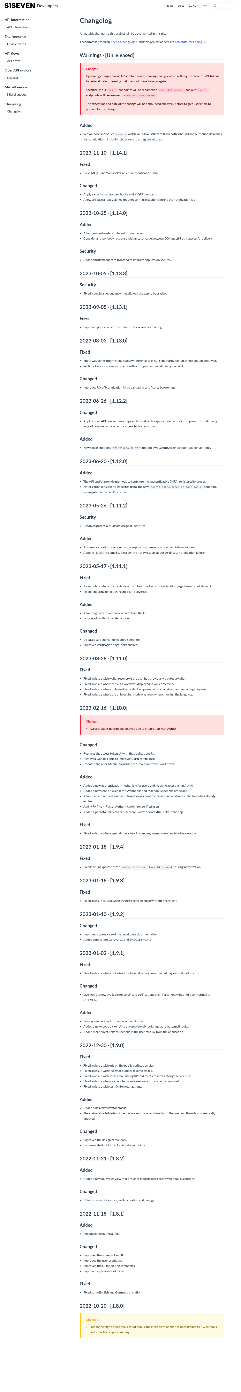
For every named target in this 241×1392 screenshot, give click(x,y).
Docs (181, 5)
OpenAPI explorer (19, 70)
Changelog (13, 104)
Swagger (12, 77)
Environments (15, 37)
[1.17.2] (194, 5)
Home (169, 5)
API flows (12, 53)
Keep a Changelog (124, 42)
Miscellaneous (16, 87)
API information (17, 20)
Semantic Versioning (190, 42)
